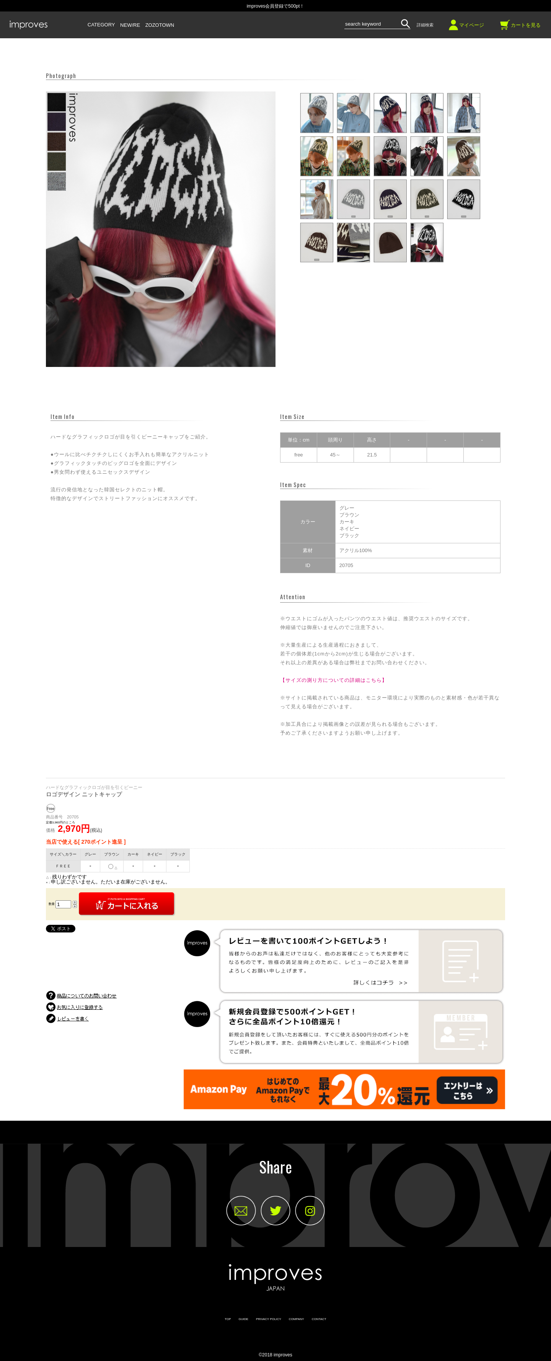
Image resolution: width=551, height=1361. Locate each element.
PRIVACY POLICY (268, 1319)
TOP (228, 1319)
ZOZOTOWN (159, 25)
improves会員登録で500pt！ (276, 6)
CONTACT (319, 1319)
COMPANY (296, 1319)
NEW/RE (130, 25)
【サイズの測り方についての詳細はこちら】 (333, 680)
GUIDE (243, 1319)
